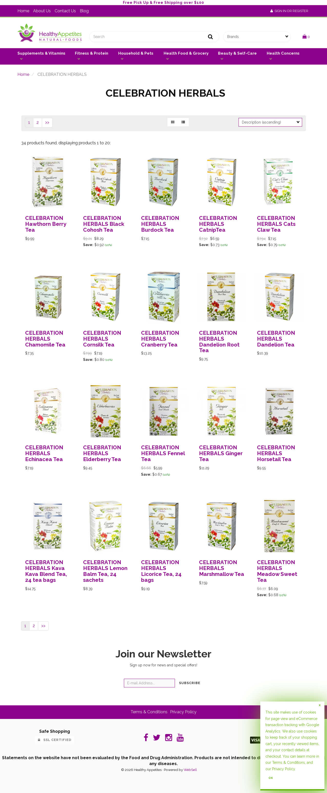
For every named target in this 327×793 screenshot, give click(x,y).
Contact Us (65, 10)
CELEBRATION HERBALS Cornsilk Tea (102, 339)
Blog (84, 10)
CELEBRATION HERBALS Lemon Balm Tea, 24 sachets (105, 571)
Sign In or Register (289, 11)
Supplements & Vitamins (41, 53)
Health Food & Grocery (186, 53)
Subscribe (189, 683)
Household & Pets (135, 53)
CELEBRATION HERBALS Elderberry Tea (102, 453)
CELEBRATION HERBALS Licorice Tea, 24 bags (161, 571)
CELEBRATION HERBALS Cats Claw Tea (276, 224)
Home (23, 10)
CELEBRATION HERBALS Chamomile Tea (45, 339)
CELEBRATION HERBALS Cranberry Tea (160, 339)
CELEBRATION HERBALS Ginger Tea (221, 453)
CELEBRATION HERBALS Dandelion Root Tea (219, 342)
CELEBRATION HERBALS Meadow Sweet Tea (277, 571)
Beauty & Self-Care (237, 53)
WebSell (190, 770)
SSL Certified (54, 740)
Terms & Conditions (149, 711)
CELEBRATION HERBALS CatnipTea (218, 224)
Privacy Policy (183, 711)
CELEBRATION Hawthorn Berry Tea (45, 224)
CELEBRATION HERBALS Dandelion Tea (276, 339)
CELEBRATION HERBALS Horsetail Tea (276, 453)
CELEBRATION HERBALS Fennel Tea (163, 453)
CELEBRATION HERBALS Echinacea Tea (44, 453)
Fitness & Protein (91, 53)
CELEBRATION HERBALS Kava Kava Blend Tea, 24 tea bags (46, 571)
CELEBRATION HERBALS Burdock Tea (160, 224)
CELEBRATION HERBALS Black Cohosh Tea (103, 224)
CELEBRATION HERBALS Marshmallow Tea (221, 568)
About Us (42, 10)
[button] (306, 36)
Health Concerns (283, 53)
